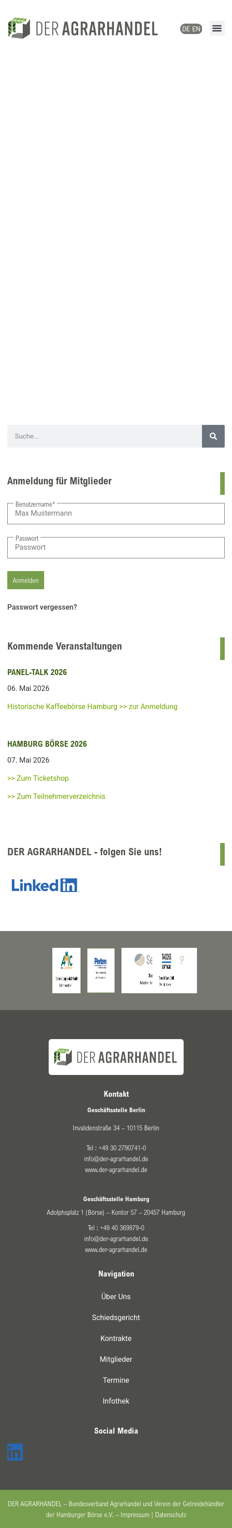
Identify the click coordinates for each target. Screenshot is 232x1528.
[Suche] (213, 436)
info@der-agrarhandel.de (116, 1158)
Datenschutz (170, 1514)
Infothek (116, 1401)
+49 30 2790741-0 (122, 1147)
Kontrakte (116, 1338)
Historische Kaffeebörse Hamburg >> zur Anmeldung (92, 706)
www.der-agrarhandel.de (116, 1169)
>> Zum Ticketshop (38, 778)
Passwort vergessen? (42, 607)
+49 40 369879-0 (122, 1227)
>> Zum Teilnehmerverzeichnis (56, 796)
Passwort (27, 537)
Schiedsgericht (116, 1317)
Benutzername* (35, 503)
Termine (116, 1380)
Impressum (135, 1514)
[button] (217, 28)
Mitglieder (116, 1359)
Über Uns (116, 1296)
